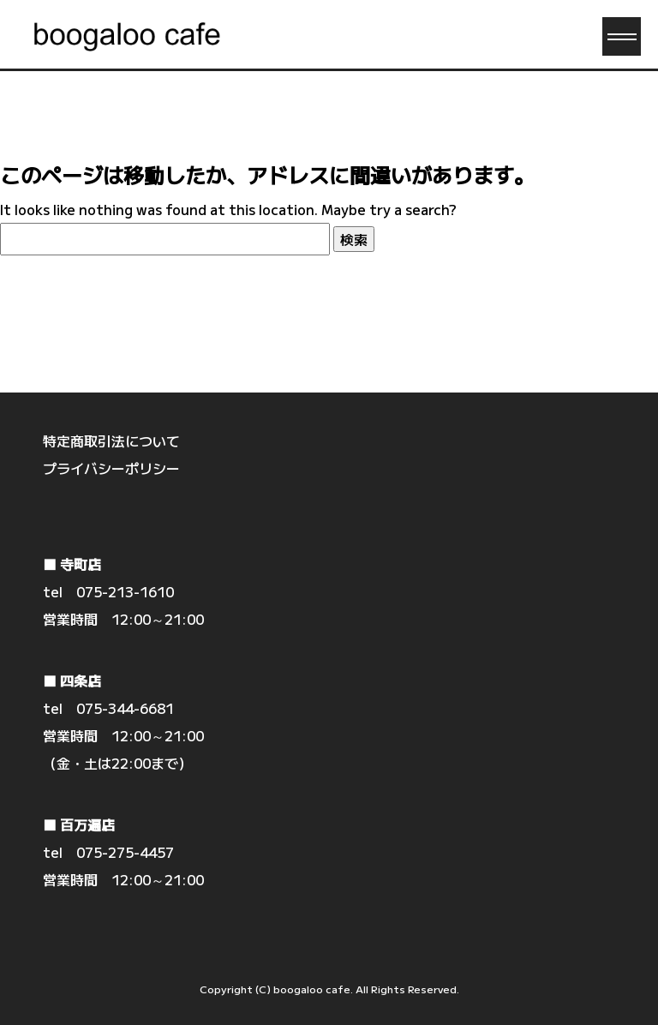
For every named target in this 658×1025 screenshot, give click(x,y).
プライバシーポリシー (111, 468)
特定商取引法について (111, 440)
